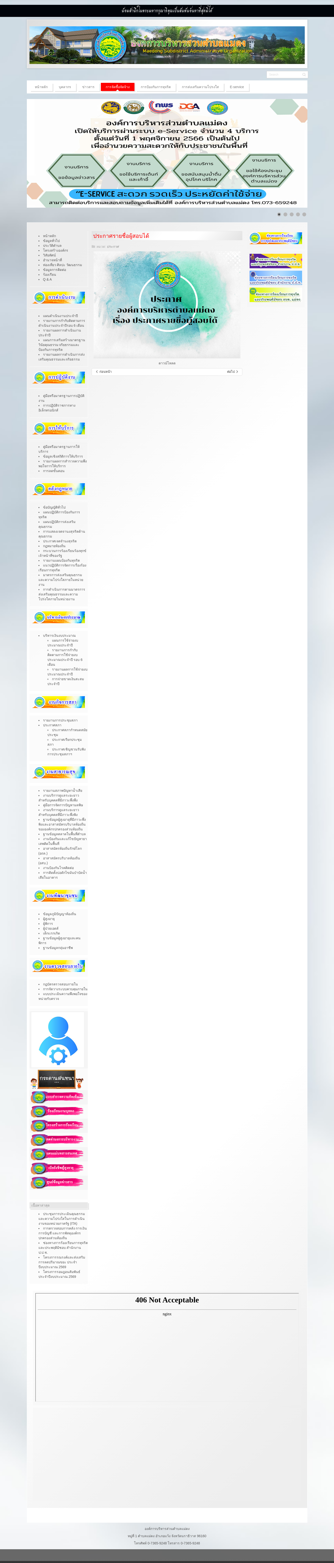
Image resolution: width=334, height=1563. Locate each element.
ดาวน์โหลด (167, 363)
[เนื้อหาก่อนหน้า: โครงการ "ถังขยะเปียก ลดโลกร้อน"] (103, 371)
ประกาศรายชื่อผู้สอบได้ (121, 236)
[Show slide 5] (304, 214)
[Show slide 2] (285, 214)
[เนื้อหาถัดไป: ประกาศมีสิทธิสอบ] (233, 371)
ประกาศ (113, 246)
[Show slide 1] (279, 214)
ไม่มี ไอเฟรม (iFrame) (167, 1347)
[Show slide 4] (298, 214)
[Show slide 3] (292, 214)
